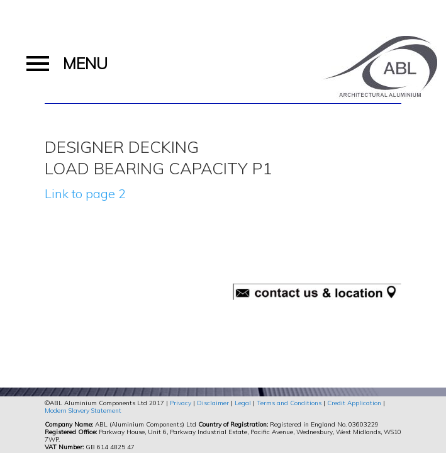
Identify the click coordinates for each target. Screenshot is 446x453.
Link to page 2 (85, 193)
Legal (243, 403)
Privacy (180, 403)
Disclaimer (213, 403)
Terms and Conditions (289, 403)
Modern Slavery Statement (83, 410)
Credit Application (354, 403)
